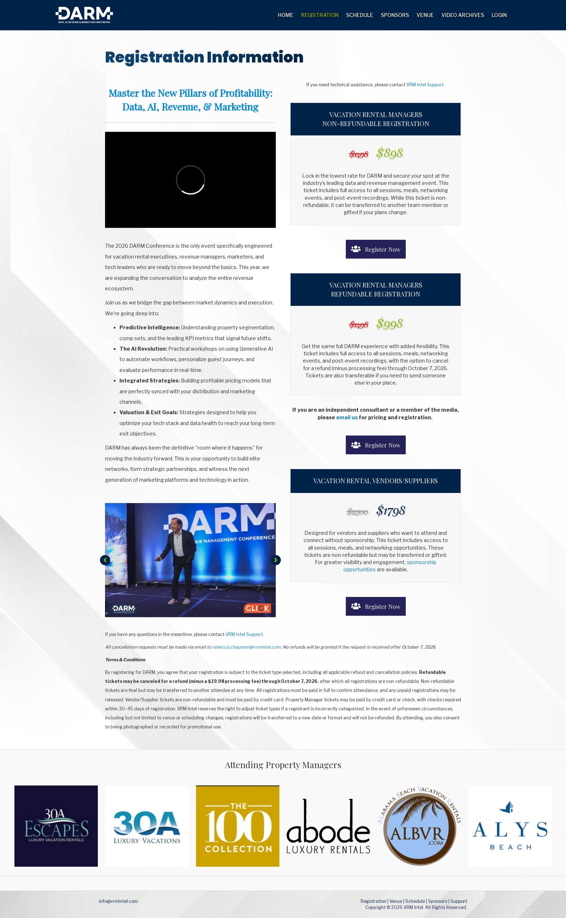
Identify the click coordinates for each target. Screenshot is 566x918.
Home (285, 15)
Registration (320, 15)
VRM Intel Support (425, 84)
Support (458, 901)
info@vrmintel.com (118, 901)
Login (499, 15)
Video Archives (462, 15)
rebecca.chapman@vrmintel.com (246, 647)
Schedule (359, 15)
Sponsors (395, 15)
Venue (425, 15)
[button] (105, 560)
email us (347, 417)
